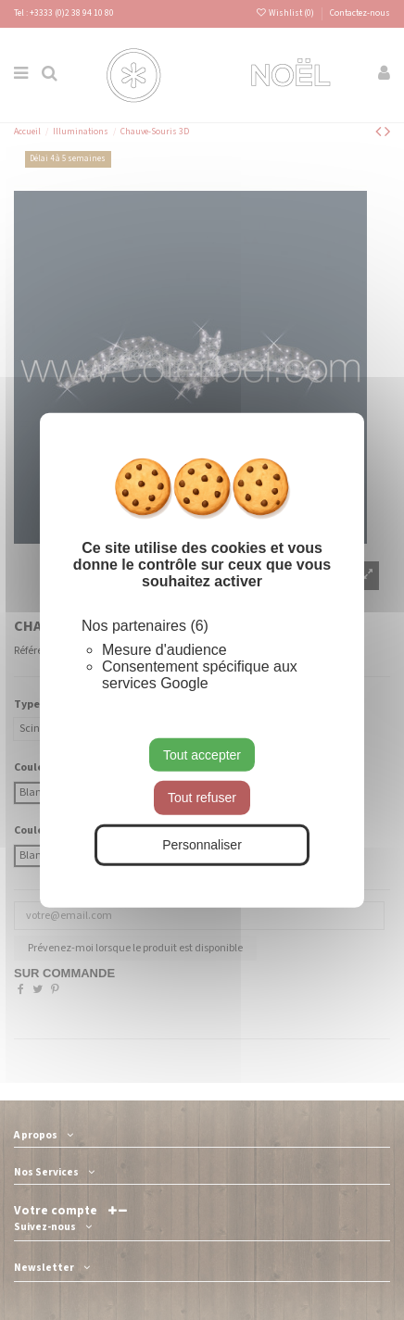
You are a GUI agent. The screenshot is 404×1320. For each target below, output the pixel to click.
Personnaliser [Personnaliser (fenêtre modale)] (202, 844)
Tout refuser (202, 797)
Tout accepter (202, 754)
